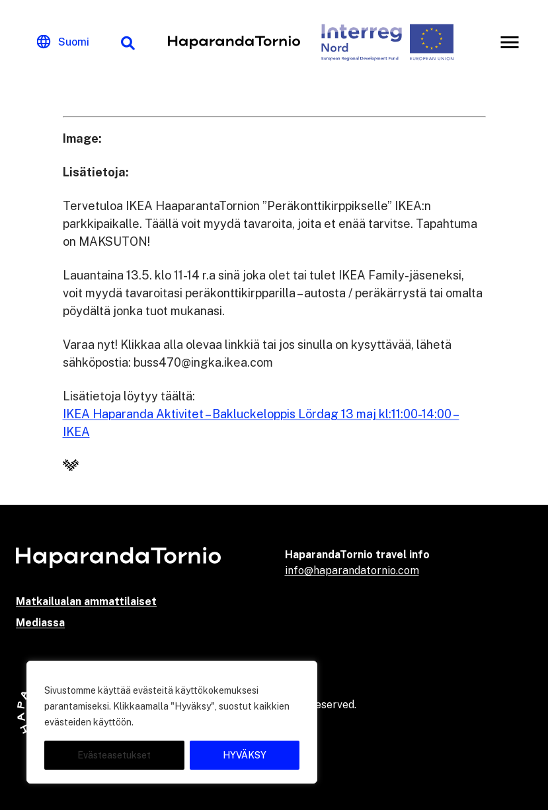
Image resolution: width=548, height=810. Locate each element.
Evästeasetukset (114, 755)
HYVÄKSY (244, 755)
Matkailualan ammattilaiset (86, 601)
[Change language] (63, 42)
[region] (171, 722)
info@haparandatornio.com (352, 570)
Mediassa (40, 622)
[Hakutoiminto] (127, 42)
